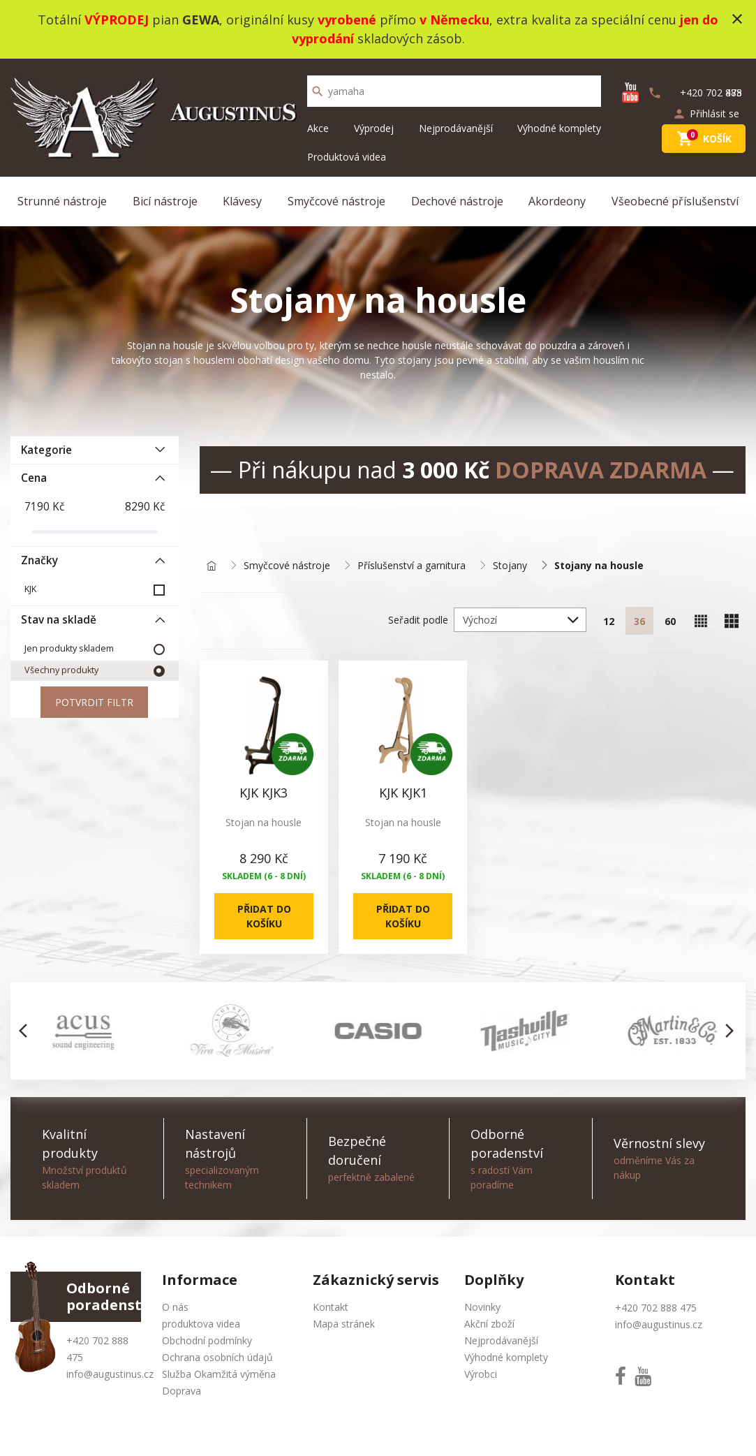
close (737, 18)
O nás (175, 1307)
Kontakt (330, 1307)
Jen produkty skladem (69, 648)
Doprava (181, 1390)
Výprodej (374, 128)
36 (639, 621)
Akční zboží (489, 1323)
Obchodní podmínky (207, 1340)
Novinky (482, 1307)
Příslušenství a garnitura (411, 566)
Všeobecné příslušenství (675, 201)
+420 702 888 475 (656, 1307)
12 (608, 621)
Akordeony (557, 201)
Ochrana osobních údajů (217, 1357)
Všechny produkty (61, 670)
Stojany (510, 566)
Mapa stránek (344, 1323)
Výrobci (480, 1374)
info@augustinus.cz (110, 1374)
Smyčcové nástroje (336, 201)
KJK (30, 589)
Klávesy (242, 201)
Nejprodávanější (456, 128)
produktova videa (201, 1323)
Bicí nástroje (165, 201)
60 (670, 621)
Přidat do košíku (263, 916)
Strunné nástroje (62, 201)
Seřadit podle (418, 619)
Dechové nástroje (457, 201)
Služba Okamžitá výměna (219, 1374)
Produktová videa (346, 156)
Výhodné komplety (559, 128)
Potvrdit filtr (94, 702)
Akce (318, 128)
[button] (26, 1030)
